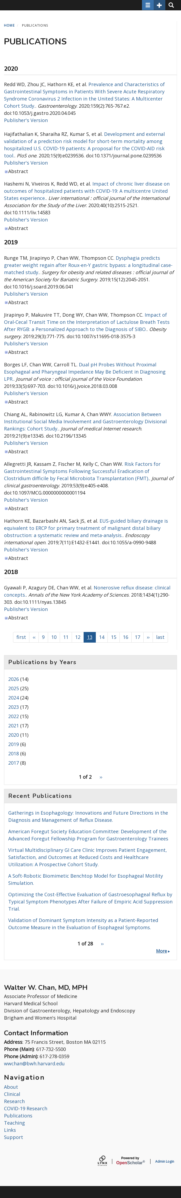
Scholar (130, 1161)
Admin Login (164, 1161)
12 (77, 638)
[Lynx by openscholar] (107, 1161)
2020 (13, 735)
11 (65, 638)
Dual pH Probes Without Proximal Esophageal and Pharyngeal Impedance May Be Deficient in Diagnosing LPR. (85, 371)
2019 (13, 744)
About (11, 1087)
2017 (13, 763)
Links (10, 1130)
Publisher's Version (26, 120)
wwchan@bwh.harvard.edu (34, 1063)
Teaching (14, 1123)
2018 (13, 753)
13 (89, 638)
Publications (18, 1115)
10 (54, 638)
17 (137, 638)
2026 (13, 679)
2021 (13, 725)
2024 (13, 697)
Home (9, 25)
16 (125, 638)
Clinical (12, 1094)
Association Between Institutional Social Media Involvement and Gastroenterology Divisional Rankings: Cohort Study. (85, 421)
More (161, 951)
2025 (13, 688)
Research (14, 1101)
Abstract (18, 171)
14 (101, 638)
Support (13, 1137)
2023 (13, 707)
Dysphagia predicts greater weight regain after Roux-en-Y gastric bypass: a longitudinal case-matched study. (88, 265)
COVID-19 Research (25, 1108)
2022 (13, 716)
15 (113, 638)
